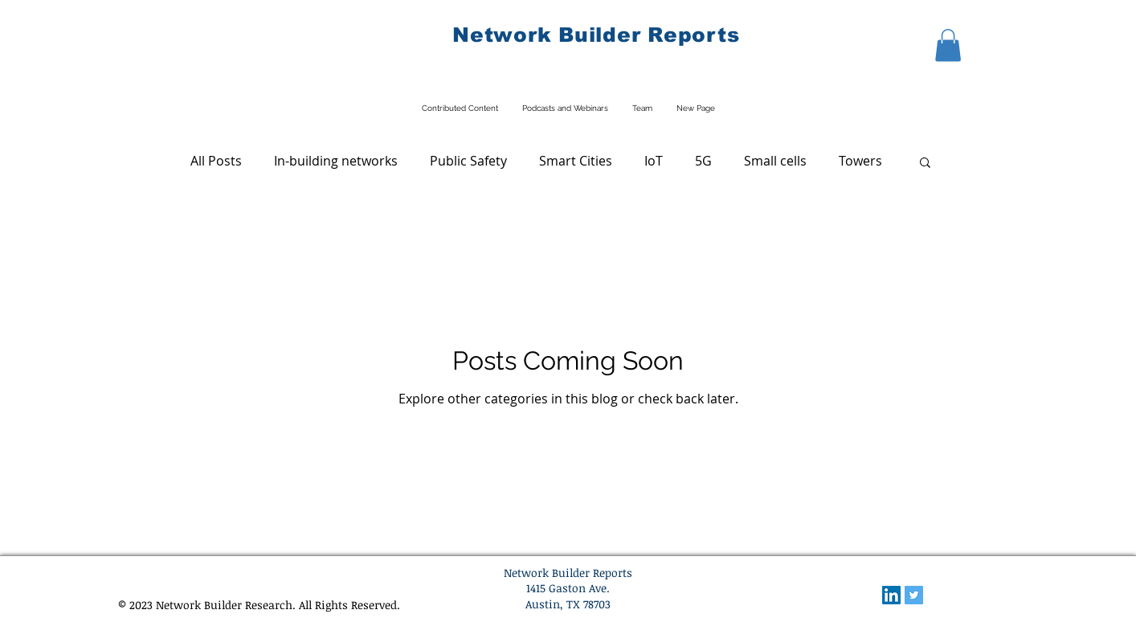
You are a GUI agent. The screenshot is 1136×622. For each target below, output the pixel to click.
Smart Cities (575, 161)
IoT (653, 161)
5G (703, 161)
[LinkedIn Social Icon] (891, 595)
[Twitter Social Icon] (914, 595)
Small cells (775, 161)
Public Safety (468, 161)
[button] (948, 45)
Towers (860, 161)
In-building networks (336, 161)
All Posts (216, 161)
